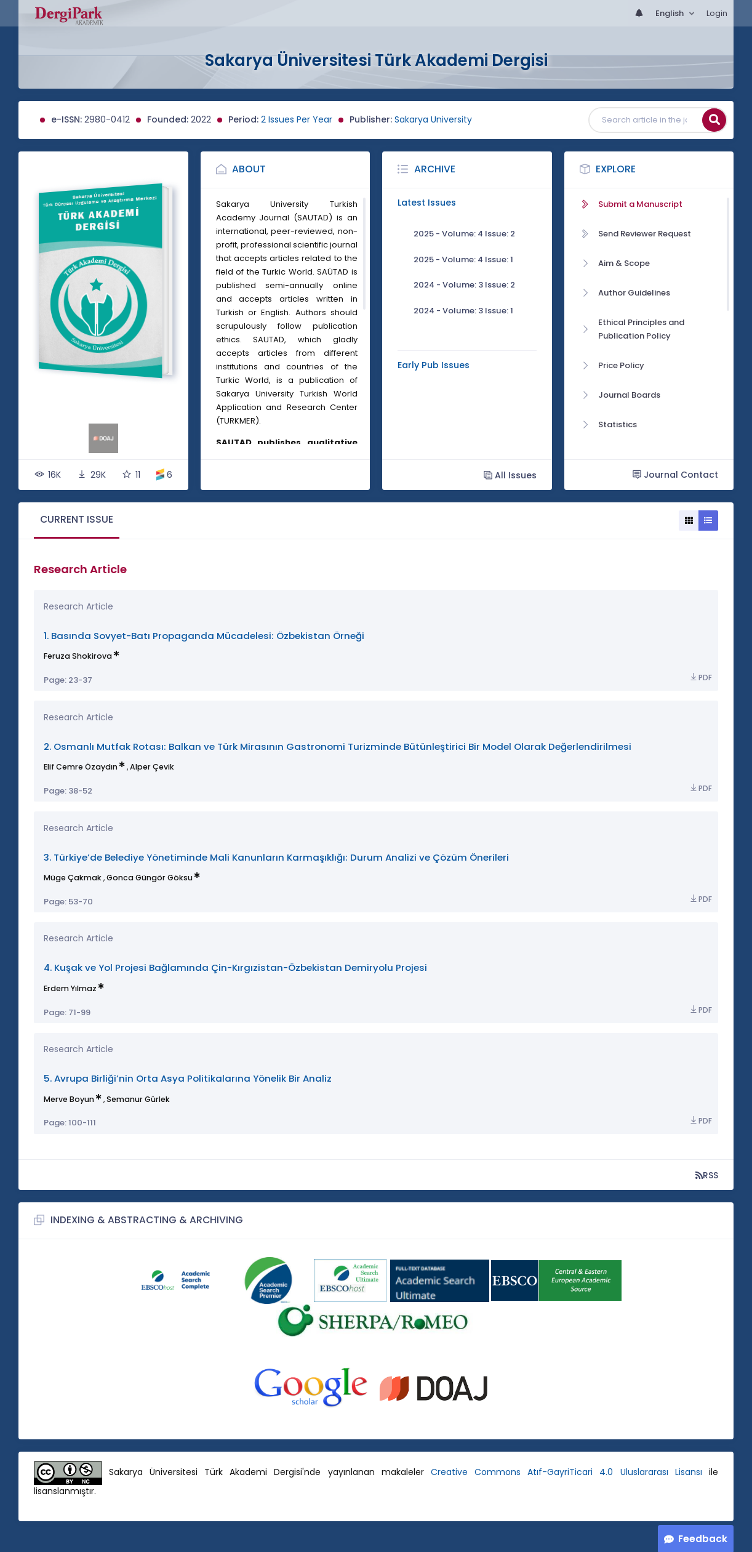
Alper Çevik (152, 767)
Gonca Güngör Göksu (149, 877)
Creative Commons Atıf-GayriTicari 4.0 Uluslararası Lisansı (566, 1472)
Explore (616, 169)
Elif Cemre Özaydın (81, 767)
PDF (700, 677)
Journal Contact (675, 474)
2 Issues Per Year (296, 119)
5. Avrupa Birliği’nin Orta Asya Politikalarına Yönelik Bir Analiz (188, 1078)
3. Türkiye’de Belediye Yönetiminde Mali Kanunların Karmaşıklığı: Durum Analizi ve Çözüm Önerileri (276, 857)
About (249, 169)
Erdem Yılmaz (70, 988)
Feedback (702, 1538)
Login (716, 13)
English (670, 13)
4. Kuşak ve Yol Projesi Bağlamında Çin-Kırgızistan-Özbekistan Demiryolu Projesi (235, 967)
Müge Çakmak (73, 877)
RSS (706, 1175)
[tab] (76, 520)
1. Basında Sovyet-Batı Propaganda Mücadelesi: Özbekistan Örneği (204, 635)
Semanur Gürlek (138, 1099)
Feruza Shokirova (78, 656)
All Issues (510, 475)
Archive (434, 169)
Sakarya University (433, 119)
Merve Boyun (69, 1099)
